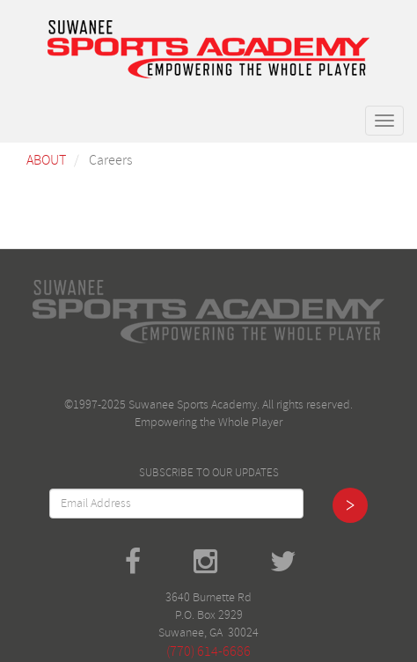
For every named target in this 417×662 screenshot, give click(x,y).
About (46, 160)
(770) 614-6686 (208, 651)
